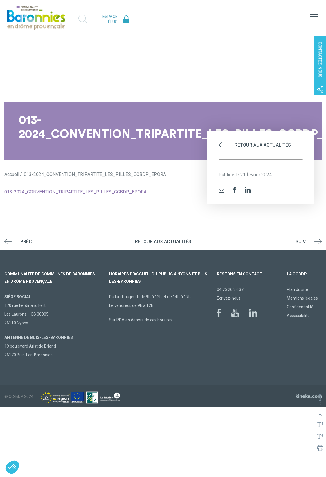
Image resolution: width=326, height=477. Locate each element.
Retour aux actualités (263, 145)
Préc (26, 241)
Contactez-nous (320, 60)
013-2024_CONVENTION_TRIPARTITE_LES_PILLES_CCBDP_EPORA (75, 192)
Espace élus (110, 19)
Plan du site (297, 289)
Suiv (301, 241)
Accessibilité (298, 315)
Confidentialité (300, 307)
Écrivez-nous (229, 298)
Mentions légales (302, 298)
